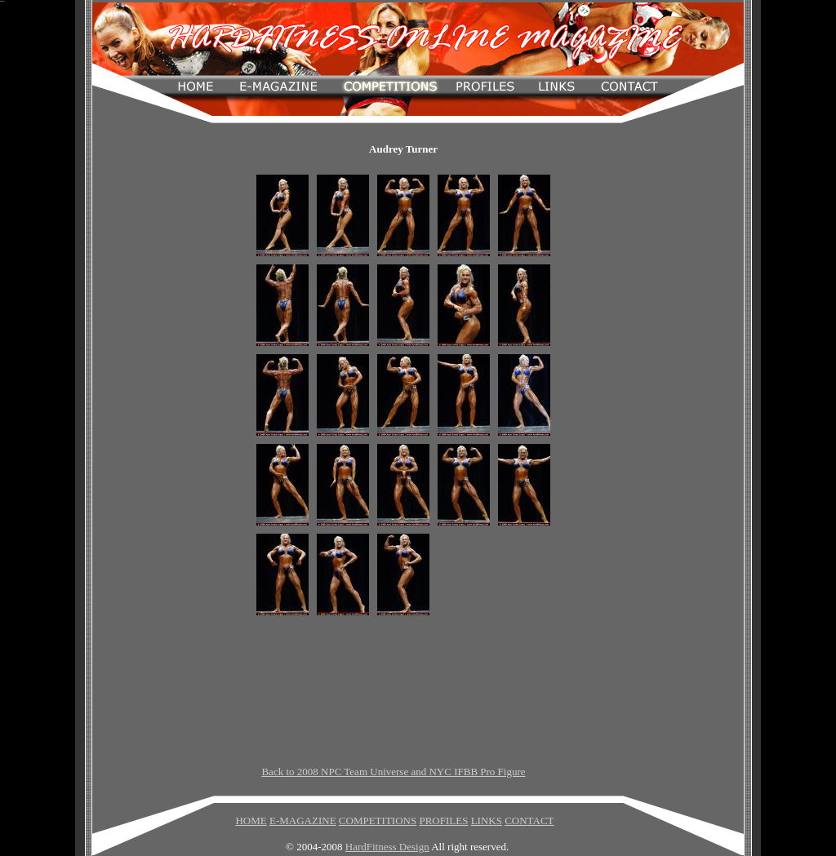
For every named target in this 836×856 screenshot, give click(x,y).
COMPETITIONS (377, 820)
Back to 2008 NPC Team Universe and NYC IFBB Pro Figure (393, 771)
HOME (250, 820)
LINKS (486, 820)
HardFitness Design (387, 846)
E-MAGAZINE (302, 820)
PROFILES (443, 820)
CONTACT (529, 820)
